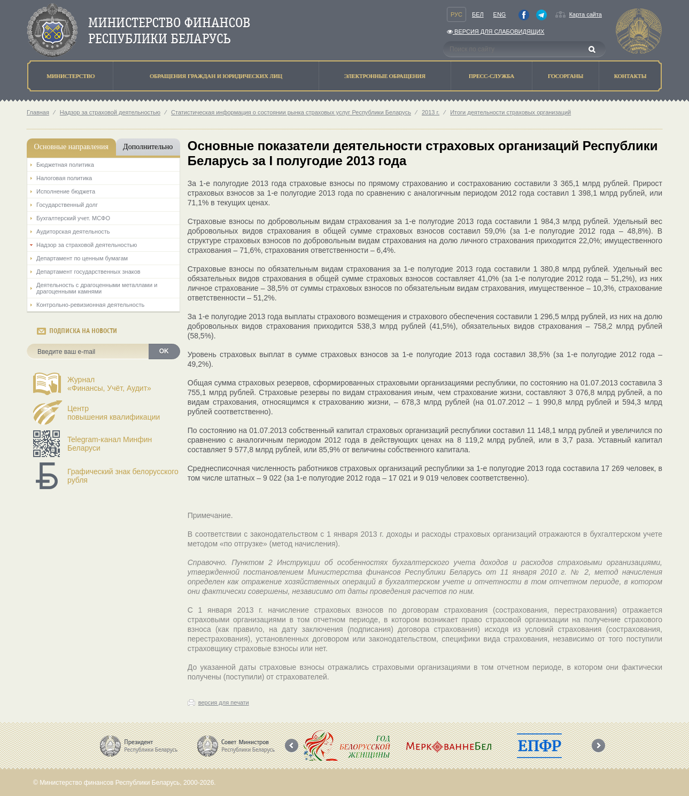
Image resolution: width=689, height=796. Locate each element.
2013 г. (430, 112)
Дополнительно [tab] (148, 147)
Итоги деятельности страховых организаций (510, 112)
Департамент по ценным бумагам (82, 258)
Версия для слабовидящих (495, 31)
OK (164, 351)
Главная (38, 112)
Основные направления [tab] (71, 147)
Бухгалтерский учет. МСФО (73, 218)
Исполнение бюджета (65, 191)
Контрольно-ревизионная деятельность (90, 305)
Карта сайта (585, 14)
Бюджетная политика (65, 164)
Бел (478, 14)
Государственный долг (67, 205)
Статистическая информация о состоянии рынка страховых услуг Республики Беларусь (291, 112)
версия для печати (223, 702)
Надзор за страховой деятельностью (110, 112)
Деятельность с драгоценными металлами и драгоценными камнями (96, 288)
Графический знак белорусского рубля (123, 475)
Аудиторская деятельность (73, 231)
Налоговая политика (64, 178)
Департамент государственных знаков (88, 271)
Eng (499, 14)
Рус (456, 14)
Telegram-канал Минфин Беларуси (109, 443)
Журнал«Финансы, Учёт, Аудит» (109, 383)
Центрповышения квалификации (113, 412)
